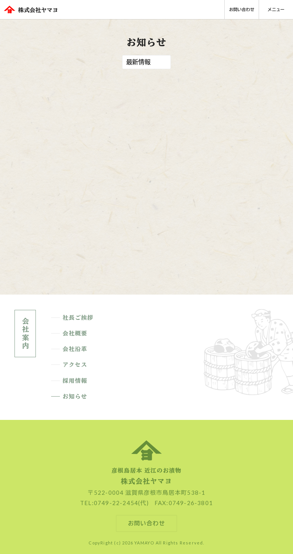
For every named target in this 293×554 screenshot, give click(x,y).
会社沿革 (75, 349)
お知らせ (75, 397)
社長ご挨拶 (78, 318)
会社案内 (25, 333)
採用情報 (75, 381)
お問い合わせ (241, 9)
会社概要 (75, 333)
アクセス (75, 365)
